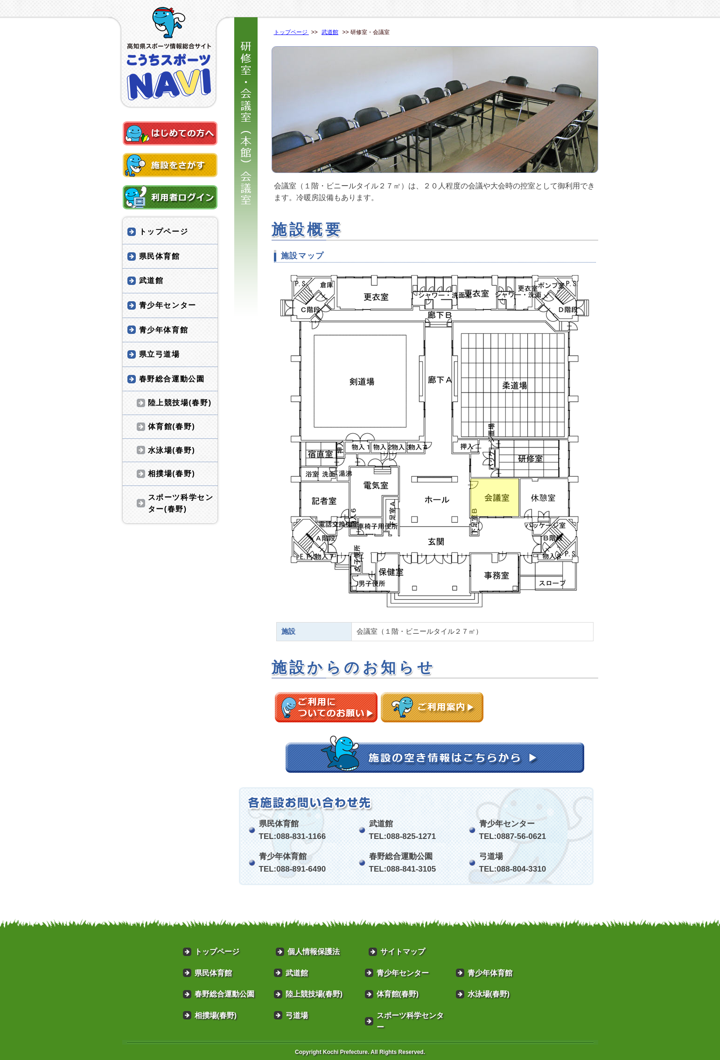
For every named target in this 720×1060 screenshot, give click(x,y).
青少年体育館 (164, 330)
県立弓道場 (159, 354)
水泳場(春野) (172, 450)
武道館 (330, 32)
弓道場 (297, 1015)
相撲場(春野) (172, 474)
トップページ (291, 32)
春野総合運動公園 (172, 379)
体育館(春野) (172, 426)
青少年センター (167, 305)
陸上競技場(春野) (180, 403)
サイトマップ (402, 952)
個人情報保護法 (313, 952)
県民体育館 (159, 256)
